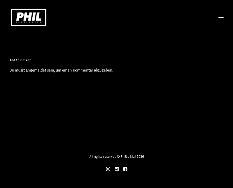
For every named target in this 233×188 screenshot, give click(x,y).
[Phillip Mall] (28, 17)
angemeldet (36, 70)
